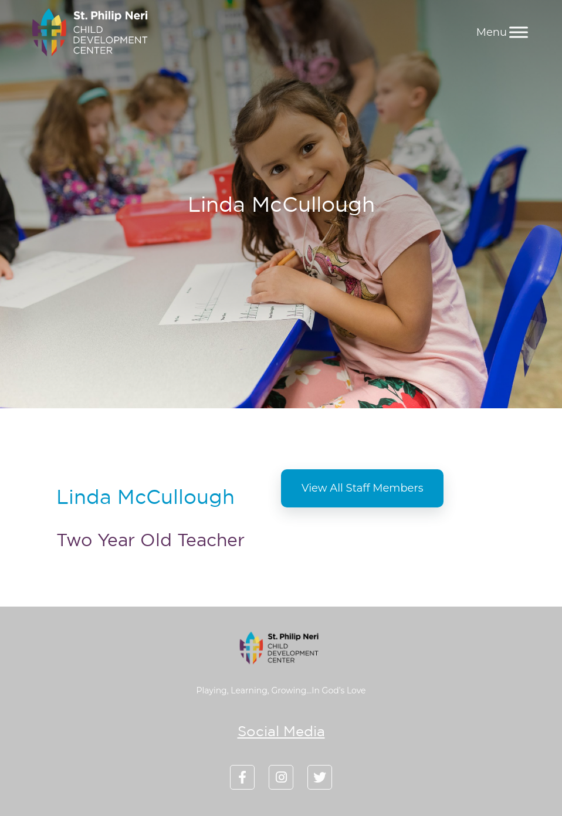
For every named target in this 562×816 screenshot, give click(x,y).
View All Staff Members (362, 488)
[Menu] (518, 32)
